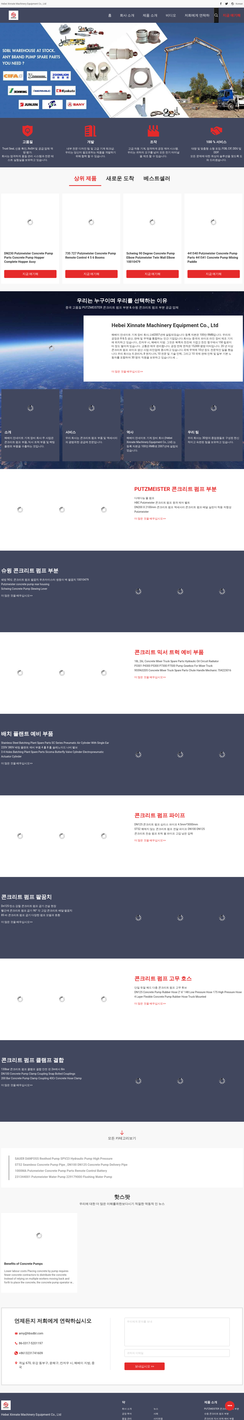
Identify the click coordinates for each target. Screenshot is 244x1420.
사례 (156, 1413)
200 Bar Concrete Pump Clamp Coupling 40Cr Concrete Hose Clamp (41, 1078)
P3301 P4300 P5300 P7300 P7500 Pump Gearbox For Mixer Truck (173, 665)
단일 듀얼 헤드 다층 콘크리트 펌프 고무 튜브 (160, 987)
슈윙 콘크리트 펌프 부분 (29, 571)
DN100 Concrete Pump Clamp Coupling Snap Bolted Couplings (38, 1073)
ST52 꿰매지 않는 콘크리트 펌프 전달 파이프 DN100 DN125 (169, 828)
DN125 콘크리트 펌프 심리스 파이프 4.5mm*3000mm (166, 824)
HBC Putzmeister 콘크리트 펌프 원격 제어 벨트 (162, 502)
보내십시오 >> (144, 1366)
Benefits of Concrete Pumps (23, 1264)
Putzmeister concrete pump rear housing (25, 584)
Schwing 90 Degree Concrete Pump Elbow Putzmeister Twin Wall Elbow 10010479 (150, 258)
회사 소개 (127, 1408)
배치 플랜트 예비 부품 (27, 734)
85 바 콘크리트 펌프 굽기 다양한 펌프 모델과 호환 (30, 915)
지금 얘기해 (30, 274)
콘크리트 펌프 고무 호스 (163, 978)
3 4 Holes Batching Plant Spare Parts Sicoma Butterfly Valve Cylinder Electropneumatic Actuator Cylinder (52, 754)
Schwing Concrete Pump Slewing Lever (24, 588)
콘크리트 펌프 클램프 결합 (32, 1060)
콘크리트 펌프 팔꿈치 (26, 897)
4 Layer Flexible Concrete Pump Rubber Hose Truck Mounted (170, 996)
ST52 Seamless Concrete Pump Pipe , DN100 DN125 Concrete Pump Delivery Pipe (71, 1165)
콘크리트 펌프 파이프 (159, 815)
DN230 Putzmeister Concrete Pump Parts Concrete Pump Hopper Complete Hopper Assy (28, 258)
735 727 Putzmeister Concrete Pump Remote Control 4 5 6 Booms (90, 255)
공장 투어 (127, 1413)
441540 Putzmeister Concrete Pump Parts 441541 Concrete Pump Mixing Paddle (212, 258)
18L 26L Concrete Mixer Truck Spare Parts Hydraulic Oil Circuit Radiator (176, 661)
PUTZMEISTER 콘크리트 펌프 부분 (175, 489)
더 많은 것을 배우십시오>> (127, 371)
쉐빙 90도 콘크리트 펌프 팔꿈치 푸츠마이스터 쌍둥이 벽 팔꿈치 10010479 (45, 579)
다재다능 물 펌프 (144, 498)
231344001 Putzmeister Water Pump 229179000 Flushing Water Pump (63, 1177)
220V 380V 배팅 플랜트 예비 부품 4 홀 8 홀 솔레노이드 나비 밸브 (39, 747)
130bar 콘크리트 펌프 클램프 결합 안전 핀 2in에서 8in (33, 1069)
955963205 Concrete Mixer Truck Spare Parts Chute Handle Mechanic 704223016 (182, 670)
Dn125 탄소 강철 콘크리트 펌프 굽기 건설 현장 (28, 906)
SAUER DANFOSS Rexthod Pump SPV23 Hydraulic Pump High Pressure (63, 1158)
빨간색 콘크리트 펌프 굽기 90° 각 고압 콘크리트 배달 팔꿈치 (36, 910)
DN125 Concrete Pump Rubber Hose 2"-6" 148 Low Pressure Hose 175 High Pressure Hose (188, 992)
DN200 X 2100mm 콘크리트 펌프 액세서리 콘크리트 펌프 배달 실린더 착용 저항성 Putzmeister (182, 509)
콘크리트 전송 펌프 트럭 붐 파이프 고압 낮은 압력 (163, 833)
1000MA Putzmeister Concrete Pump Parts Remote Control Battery (61, 1171)
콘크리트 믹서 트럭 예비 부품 (169, 652)
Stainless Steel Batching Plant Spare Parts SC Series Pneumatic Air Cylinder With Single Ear (55, 742)
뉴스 (156, 1408)
